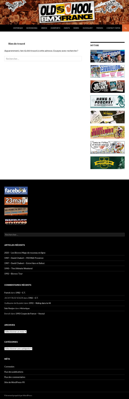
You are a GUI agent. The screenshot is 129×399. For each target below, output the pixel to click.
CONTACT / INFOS (113, 28)
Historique (18, 28)
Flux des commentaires (14, 377)
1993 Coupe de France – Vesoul (30, 313)
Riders (76, 28)
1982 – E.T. (20, 292)
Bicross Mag (31, 28)
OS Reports (55, 28)
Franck (7, 292)
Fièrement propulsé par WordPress (18, 395)
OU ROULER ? (88, 28)
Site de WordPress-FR (14, 382)
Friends (99, 28)
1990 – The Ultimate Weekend (18, 268)
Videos (44, 28)
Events (67, 28)
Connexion (9, 366)
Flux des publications (13, 372)
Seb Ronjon (9, 308)
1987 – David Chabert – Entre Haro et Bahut (24, 263)
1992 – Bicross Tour (13, 273)
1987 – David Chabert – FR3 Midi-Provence (23, 258)
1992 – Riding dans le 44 (40, 303)
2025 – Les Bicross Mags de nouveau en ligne (24, 252)
